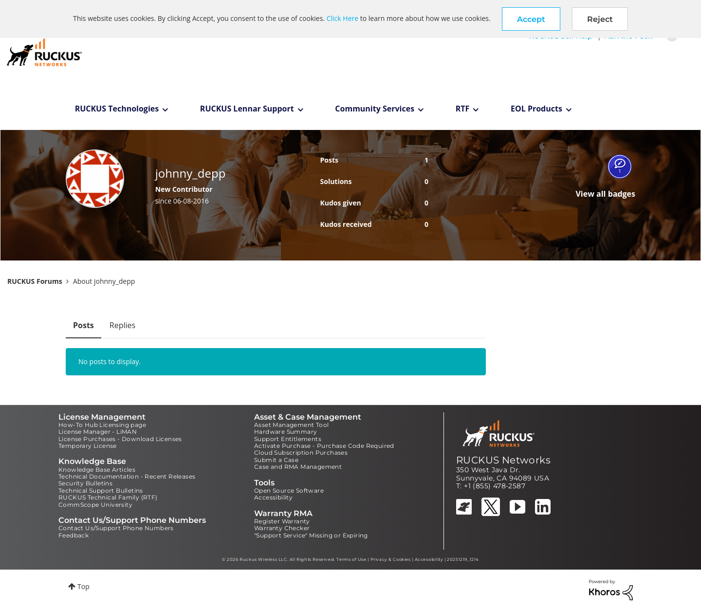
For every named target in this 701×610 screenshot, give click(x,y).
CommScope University (95, 504)
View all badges (605, 193)
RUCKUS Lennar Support (247, 108)
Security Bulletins (85, 483)
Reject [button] (600, 19)
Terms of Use (351, 559)
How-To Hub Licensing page (102, 424)
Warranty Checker (282, 528)
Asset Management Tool (291, 424)
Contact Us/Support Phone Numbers (116, 528)
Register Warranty (282, 521)
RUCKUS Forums (34, 281)
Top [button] (83, 586)
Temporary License (87, 445)
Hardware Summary (285, 431)
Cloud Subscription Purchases (301, 452)
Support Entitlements (287, 439)
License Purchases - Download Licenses (120, 439)
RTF (463, 108)
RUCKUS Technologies (117, 108)
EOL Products (536, 108)
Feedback (73, 535)
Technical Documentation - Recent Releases (126, 476)
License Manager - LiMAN (97, 431)
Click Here (342, 18)
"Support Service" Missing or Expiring (311, 535)
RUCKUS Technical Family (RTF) (108, 497)
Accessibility (273, 497)
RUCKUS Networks (503, 460)
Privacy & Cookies (390, 559)
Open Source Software (289, 490)
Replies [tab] (122, 325)
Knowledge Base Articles (96, 469)
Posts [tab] (83, 325)
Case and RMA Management (298, 466)
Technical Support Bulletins (100, 490)
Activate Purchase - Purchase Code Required (324, 445)
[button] (531, 19)
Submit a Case (276, 459)
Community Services (374, 108)
